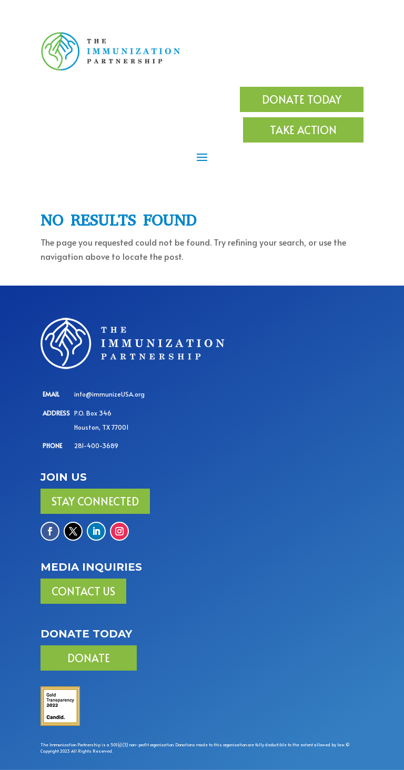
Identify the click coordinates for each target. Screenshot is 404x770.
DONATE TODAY (301, 99)
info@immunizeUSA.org (109, 394)
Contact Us (83, 591)
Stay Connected (95, 501)
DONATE (88, 658)
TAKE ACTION (303, 130)
